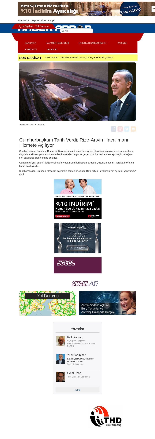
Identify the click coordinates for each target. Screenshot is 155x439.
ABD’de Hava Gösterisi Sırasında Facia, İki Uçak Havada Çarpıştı (79, 57)
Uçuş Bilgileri (25, 26)
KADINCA (122, 43)
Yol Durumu (42, 26)
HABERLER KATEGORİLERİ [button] (93, 43)
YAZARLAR (52, 49)
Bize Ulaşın (24, 20)
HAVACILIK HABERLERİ (57, 43)
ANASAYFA (30, 43)
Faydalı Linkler (38, 20)
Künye (51, 20)
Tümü (77, 389)
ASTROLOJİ (31, 49)
